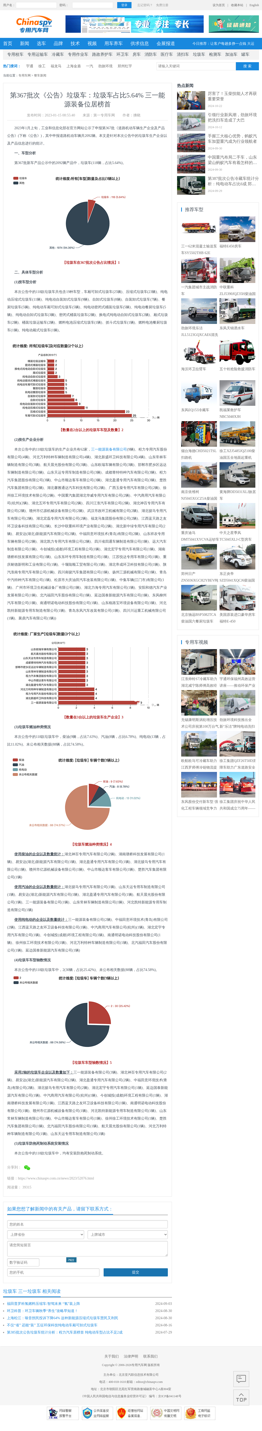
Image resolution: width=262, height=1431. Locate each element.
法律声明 (131, 1356)
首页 (7, 43)
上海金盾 (74, 66)
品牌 (58, 43)
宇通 (29, 66)
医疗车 (167, 54)
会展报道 (166, 43)
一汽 (89, 66)
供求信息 (139, 43)
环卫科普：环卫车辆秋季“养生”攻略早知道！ (42, 1311)
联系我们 (150, 1356)
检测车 (215, 54)
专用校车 (15, 54)
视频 (92, 43)
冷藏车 (58, 54)
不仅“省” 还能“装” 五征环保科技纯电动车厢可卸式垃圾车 (52, 1325)
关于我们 (111, 1356)
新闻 (24, 43)
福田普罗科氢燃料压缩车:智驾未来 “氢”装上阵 (43, 1304)
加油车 (231, 54)
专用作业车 (78, 54)
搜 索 (247, 66)
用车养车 (113, 43)
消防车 (151, 54)
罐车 (245, 54)
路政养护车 (102, 54)
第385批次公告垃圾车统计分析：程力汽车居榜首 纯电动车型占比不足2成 (65, 1332)
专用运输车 (37, 54)
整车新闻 (40, 75)
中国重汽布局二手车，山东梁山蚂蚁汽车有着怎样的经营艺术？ (232, 162)
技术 (75, 43)
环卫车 (122, 54)
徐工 (42, 66)
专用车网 (24, 75)
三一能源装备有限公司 (109, 449)
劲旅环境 (105, 66)
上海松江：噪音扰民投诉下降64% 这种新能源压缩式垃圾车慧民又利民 (62, 1318)
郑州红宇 (125, 66)
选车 (41, 43)
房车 (137, 54)
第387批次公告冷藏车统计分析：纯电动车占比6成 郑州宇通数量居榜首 (233, 183)
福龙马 (56, 66)
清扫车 (183, 54)
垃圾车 (199, 54)
